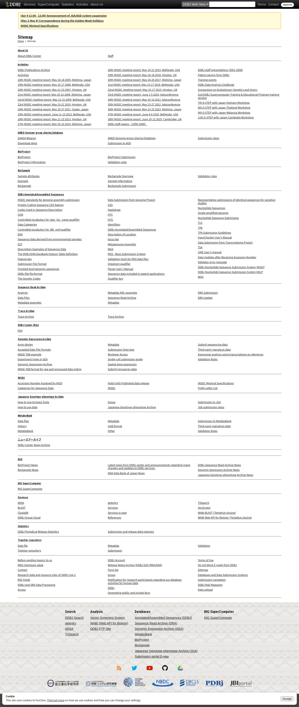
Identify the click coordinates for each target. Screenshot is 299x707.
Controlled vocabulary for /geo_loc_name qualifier (49, 219)
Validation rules (117, 162)
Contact (273, 4)
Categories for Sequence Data (36, 388)
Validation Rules (208, 359)
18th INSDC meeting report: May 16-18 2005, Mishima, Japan (54, 80)
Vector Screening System (107, 618)
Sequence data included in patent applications (136, 273)
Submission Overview (121, 349)
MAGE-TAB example (30, 354)
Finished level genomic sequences (38, 269)
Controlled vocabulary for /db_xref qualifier (44, 229)
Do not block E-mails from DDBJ (217, 565)
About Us (97, 4)
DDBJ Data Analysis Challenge (216, 84)
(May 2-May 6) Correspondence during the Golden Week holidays (62, 20)
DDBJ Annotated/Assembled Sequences (41, 194)
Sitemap (31, 41)
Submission (115, 550)
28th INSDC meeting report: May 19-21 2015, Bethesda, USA (144, 70)
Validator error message (212, 262)
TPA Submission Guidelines (214, 232)
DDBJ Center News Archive (34, 445)
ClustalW (23, 512)
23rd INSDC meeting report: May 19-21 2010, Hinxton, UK (52, 104)
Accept (287, 698)
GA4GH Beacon (27, 138)
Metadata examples (30, 302)
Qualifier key (115, 278)
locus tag (113, 239)
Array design (25, 344)
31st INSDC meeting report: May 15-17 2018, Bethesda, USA (144, 84)
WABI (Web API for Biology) (109, 623)
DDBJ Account (116, 560)
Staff (110, 56)
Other (111, 431)
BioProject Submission (122, 157)
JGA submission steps (211, 407)
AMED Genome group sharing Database (40, 132)
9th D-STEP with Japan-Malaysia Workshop (224, 112)
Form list (113, 570)
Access (22, 589)
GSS (110, 205)
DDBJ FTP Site (100, 628)
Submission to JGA (209, 402)
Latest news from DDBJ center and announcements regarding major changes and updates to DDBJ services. (149, 466)
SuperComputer (49, 4)
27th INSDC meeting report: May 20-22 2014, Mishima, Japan (54, 124)
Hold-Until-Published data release (128, 383)
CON (20, 214)
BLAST (22, 507)
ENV (20, 234)
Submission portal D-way (152, 656)
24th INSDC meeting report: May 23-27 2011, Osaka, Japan (53, 109)
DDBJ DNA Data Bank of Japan (13, 4)
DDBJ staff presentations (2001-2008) (220, 70)
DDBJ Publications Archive (34, 70)
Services (30, 4)
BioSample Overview (120, 176)
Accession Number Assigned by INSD (40, 383)
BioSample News (28, 470)
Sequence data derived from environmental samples (50, 239)
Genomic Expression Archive (34, 339)
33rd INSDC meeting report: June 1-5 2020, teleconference (143, 94)
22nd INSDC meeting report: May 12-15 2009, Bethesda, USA (54, 99)
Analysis (23, 292)
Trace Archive (26, 311)
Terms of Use (206, 560)
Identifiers (114, 224)
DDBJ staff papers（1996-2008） (127, 124)
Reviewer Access (118, 354)
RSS (20, 459)
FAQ (20, 330)
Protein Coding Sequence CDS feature (41, 205)
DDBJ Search (74, 618)
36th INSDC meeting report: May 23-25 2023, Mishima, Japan (144, 109)
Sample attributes (29, 176)
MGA (110, 249)
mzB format (115, 426)
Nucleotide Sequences (211, 208)
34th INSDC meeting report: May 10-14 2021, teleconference (144, 99)
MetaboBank (25, 415)
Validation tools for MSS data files (128, 259)
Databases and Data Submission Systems (223, 575)
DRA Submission (208, 292)
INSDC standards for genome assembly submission (49, 200)
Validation (204, 545)
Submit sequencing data (213, 344)
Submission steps (208, 138)
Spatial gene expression (122, 364)
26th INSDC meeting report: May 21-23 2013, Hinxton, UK (52, 119)
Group (112, 402)
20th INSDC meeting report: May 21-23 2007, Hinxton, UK (52, 89)
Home (21, 41)
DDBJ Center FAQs (28, 325)
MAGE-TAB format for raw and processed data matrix (50, 369)
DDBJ (111, 588)
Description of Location (122, 234)
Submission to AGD (119, 143)
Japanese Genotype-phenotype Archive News (225, 475)
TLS (200, 222)
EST (20, 244)
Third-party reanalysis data (214, 349)
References (114, 517)
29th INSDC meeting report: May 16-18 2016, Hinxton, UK (142, 75)
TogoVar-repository (29, 540)
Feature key (25, 259)
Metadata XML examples (122, 292)
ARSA (21, 503)
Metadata (113, 302)
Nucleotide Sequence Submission (218, 218)
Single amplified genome (213, 213)
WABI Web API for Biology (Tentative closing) (225, 517)
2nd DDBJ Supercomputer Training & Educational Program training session (238, 96)
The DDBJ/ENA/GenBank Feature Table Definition (48, 254)
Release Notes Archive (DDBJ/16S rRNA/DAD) (135, 565)
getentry (113, 503)
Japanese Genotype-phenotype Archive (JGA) (166, 651)
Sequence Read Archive (32, 287)
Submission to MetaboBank (215, 421)
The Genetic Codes (29, 278)
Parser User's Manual (120, 269)
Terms (261, 4)
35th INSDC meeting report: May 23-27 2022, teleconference (144, 104)
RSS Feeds (24, 579)
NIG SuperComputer (29, 483)
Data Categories (27, 224)
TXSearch (203, 503)
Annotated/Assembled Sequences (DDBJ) (163, 618)
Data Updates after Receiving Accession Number (227, 257)
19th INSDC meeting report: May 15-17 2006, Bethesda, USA (54, 84)
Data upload (205, 589)
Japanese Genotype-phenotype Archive (41, 396)
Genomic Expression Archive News (219, 470)
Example (23, 181)
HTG (110, 219)
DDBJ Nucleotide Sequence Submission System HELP (230, 272)
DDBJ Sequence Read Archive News (219, 465)
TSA (200, 247)
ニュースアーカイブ (29, 439)
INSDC (21, 377)
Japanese (287, 5)
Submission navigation (212, 579)
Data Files (24, 297)
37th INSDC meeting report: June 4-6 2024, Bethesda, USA (143, 114)
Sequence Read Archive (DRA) (156, 623)
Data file (23, 545)
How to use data (28, 407)
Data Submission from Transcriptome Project (225, 242)
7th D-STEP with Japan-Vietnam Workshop (224, 102)
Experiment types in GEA (33, 359)
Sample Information (120, 181)
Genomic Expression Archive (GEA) (159, 628)
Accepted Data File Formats (34, 349)
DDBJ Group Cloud (29, 517)
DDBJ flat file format (30, 273)
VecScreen (204, 507)
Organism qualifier (119, 264)
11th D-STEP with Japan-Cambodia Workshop (226, 117)
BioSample (24, 170)
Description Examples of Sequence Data (42, 249)
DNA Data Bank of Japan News (126, 473)
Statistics (68, 4)
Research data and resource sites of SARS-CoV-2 (47, 575)
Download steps (27, 143)
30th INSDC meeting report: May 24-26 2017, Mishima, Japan (144, 80)
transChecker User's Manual (215, 237)
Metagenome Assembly (122, 244)
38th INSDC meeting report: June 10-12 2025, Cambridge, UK (145, 119)
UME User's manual (210, 252)
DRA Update (205, 297)
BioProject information (32, 162)
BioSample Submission (122, 186)
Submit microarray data (122, 369)
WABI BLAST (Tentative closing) (217, 512)
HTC (110, 214)
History (22, 426)
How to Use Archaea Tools (33, 402)
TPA (200, 228)
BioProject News (28, 465)
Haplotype (114, 209)
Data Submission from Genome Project (131, 200)
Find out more (56, 700)
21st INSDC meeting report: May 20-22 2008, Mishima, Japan (54, 94)
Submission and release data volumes (131, 531)
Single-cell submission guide (125, 359)
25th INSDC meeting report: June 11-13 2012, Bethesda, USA (54, 114)
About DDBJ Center (29, 56)
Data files (23, 421)
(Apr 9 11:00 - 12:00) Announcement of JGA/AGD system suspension (64, 15)
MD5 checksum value (30, 565)
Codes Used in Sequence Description (40, 209)
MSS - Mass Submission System (127, 254)
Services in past (117, 512)
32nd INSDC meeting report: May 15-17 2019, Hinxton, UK (143, 89)
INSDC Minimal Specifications (40, 25)
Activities (82, 4)
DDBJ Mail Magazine (210, 585)
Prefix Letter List (208, 388)
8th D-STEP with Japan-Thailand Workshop (224, 107)
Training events (207, 80)
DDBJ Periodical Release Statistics (38, 531)
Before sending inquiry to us (35, 560)
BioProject (24, 151)
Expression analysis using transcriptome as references (231, 354)
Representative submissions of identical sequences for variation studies (236, 201)
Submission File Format (32, 264)
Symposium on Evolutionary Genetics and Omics (227, 89)
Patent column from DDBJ (214, 75)
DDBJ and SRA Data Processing (36, 585)
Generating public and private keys (129, 592)
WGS (201, 277)
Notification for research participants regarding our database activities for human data (145, 581)
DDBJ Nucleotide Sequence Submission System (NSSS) (231, 267)
